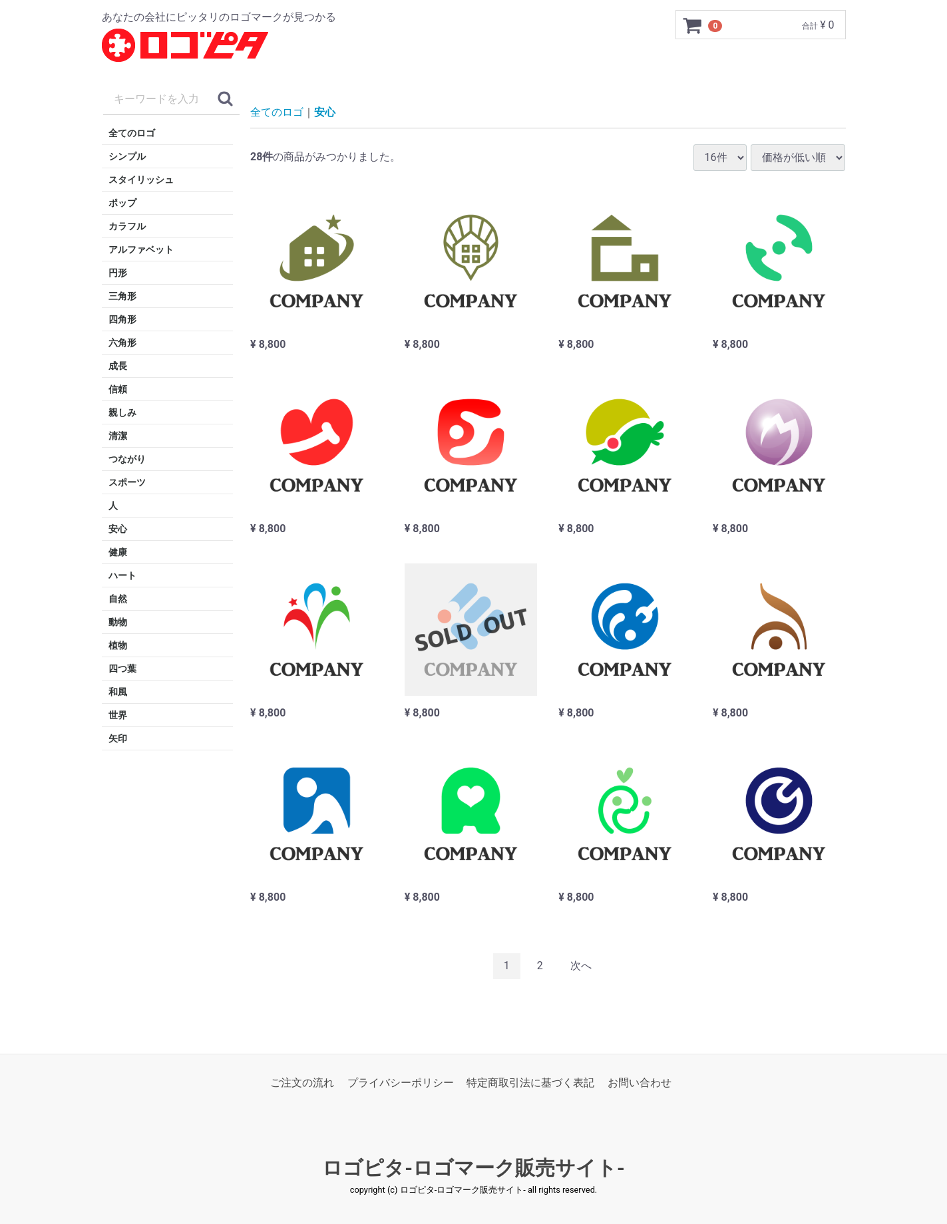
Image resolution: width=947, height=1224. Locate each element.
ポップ (122, 203)
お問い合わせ (639, 1082)
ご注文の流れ (302, 1082)
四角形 (122, 319)
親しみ (122, 412)
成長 (117, 366)
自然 (117, 598)
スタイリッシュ (141, 179)
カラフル (127, 226)
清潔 (117, 435)
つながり (127, 459)
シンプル (127, 156)
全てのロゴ (131, 133)
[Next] (581, 966)
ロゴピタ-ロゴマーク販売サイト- (473, 1167)
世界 (117, 715)
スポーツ (127, 482)
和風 (117, 692)
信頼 (117, 389)
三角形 (122, 296)
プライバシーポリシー (400, 1082)
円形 (117, 272)
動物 (117, 622)
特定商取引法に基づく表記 (530, 1082)
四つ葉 (122, 668)
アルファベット (141, 249)
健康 (117, 552)
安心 (117, 529)
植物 (117, 645)
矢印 (117, 738)
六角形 (122, 342)
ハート (122, 575)
